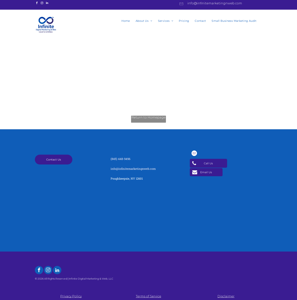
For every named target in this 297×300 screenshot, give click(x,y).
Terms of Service (148, 296)
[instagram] (42, 3)
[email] (194, 153)
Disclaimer (225, 296)
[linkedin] (47, 3)
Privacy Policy (71, 296)
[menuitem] (126, 20)
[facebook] (37, 3)
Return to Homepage (148, 117)
